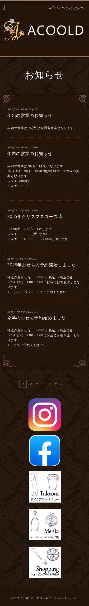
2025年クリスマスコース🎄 (35, 216)
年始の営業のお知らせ (29, 115)
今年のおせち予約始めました (36, 318)
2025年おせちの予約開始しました (41, 264)
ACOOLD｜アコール (34, 598)
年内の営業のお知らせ (29, 153)
